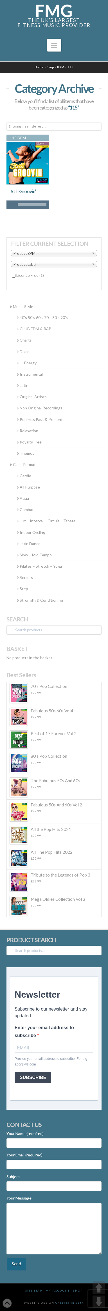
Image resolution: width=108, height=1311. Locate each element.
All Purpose (28, 487)
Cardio (24, 475)
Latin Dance (28, 543)
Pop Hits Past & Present (40, 419)
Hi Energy (27, 362)
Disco (23, 351)
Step (22, 588)
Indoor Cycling (31, 532)
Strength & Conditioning (40, 600)
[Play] (10, 204)
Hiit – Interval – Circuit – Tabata (46, 520)
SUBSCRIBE (33, 1077)
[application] (27, 204)
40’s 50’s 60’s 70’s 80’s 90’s (42, 317)
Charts (24, 340)
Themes (25, 453)
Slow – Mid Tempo (34, 554)
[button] (54, 45)
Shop (50, 67)
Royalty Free (29, 442)
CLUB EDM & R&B (34, 328)
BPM (60, 67)
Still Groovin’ (23, 191)
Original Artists (32, 396)
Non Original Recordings (39, 407)
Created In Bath (69, 1302)
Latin (22, 385)
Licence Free (30, 275)
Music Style (21, 306)
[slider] (32, 204)
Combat (25, 509)
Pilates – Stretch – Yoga (39, 566)
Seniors (25, 577)
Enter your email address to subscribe (44, 1031)
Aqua (23, 498)
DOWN (99, 1302)
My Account (58, 1290)
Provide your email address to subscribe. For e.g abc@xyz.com (51, 1061)
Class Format (23, 464)
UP (99, 1287)
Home (39, 67)
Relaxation (27, 430)
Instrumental (30, 374)
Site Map (33, 1290)
